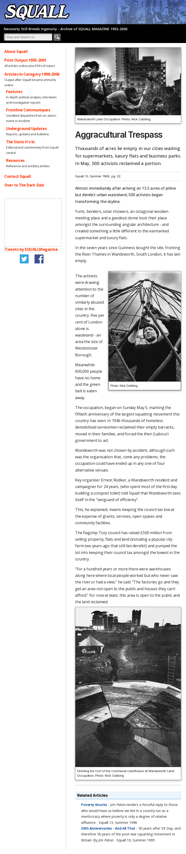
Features (14, 91)
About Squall (16, 51)
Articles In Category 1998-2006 (31, 74)
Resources (15, 160)
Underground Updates (26, 128)
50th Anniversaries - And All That (108, 828)
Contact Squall (17, 176)
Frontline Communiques (28, 110)
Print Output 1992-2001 (25, 60)
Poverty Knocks (94, 804)
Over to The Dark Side (24, 185)
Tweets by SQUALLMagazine (31, 249)
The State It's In (20, 141)
